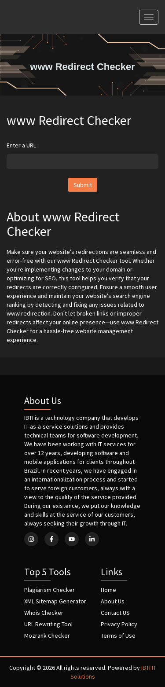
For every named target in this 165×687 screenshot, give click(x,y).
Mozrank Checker (47, 635)
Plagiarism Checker (49, 590)
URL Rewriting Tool (48, 624)
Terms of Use (118, 635)
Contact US (115, 613)
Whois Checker (43, 613)
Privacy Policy (119, 624)
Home (108, 590)
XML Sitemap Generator (55, 601)
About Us (113, 601)
